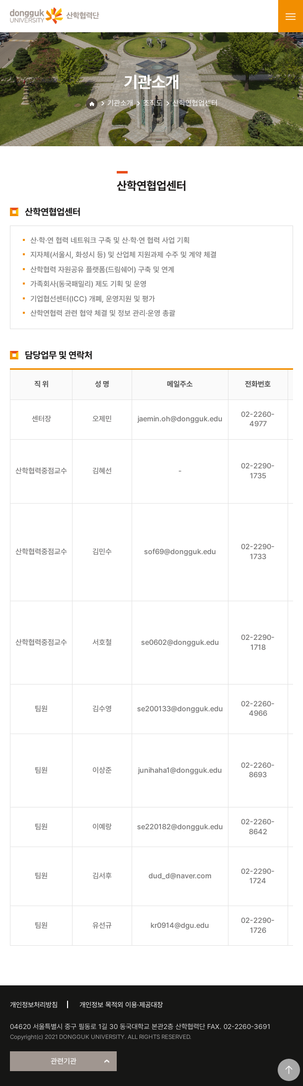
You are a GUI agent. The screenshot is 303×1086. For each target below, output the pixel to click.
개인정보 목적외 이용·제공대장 (121, 1005)
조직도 (152, 103)
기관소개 (120, 103)
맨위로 (289, 1070)
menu (291, 16)
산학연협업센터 (195, 103)
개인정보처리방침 (34, 1005)
